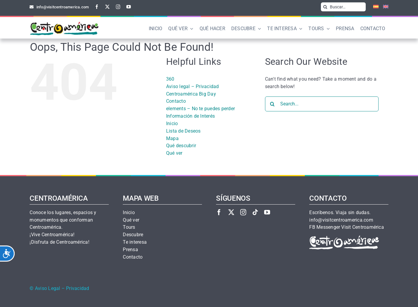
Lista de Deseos (183, 131)
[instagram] (118, 6)
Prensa (130, 249)
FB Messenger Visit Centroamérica (346, 227)
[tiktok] (255, 212)
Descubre (133, 234)
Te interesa (135, 242)
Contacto (176, 101)
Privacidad (77, 288)
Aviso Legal (47, 288)
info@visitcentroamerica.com (341, 220)
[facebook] (97, 6)
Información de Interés (190, 116)
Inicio (172, 123)
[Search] (325, 6)
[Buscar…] (343, 6)
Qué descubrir (181, 145)
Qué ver (174, 153)
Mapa (172, 138)
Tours (129, 227)
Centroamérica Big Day (191, 94)
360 (170, 79)
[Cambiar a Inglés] (383, 6)
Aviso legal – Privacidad (192, 86)
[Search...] (322, 103)
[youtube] (128, 6)
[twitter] (107, 6)
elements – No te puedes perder (200, 108)
